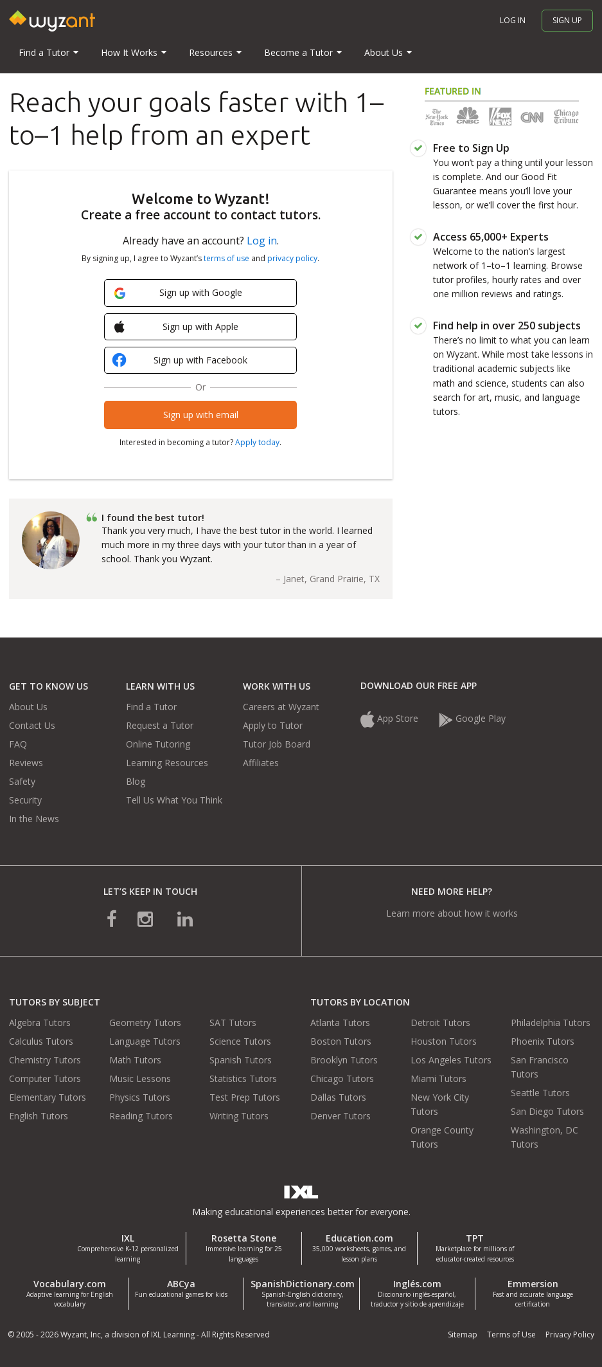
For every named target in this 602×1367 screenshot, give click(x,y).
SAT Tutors (232, 1022)
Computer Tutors (45, 1078)
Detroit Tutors (440, 1022)
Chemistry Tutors (45, 1060)
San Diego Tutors (547, 1111)
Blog (135, 781)
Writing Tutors (239, 1116)
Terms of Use (511, 1334)
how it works (491, 913)
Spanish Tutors (240, 1060)
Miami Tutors (438, 1078)
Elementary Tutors (47, 1097)
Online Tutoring (158, 744)
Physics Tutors (139, 1097)
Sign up (567, 20)
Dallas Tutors (338, 1097)
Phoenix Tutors (542, 1041)
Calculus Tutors (41, 1041)
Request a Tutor (159, 725)
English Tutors (38, 1116)
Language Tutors (145, 1041)
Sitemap (462, 1334)
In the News (34, 818)
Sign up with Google (178, 292)
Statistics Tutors (243, 1078)
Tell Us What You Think (174, 800)
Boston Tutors (340, 1041)
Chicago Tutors (342, 1078)
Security (25, 800)
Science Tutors (240, 1041)
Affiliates (261, 763)
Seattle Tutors (540, 1093)
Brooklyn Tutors (344, 1060)
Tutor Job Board (276, 744)
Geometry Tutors (145, 1022)
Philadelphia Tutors (550, 1022)
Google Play (472, 718)
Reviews (26, 763)
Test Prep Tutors (244, 1097)
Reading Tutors (141, 1116)
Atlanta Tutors (340, 1022)
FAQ (18, 744)
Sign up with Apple (176, 326)
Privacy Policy (569, 1334)
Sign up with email (200, 414)
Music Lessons (140, 1078)
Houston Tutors (444, 1041)
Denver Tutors (340, 1116)
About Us (28, 707)
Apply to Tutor (273, 725)
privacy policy (292, 258)
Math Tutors (135, 1060)
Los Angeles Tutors (451, 1060)
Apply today (257, 442)
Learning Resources (167, 763)
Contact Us (32, 725)
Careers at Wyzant (281, 707)
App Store (390, 718)
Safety (22, 781)
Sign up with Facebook (180, 361)
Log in (513, 20)
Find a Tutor (151, 707)
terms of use (226, 258)
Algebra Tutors (40, 1022)
